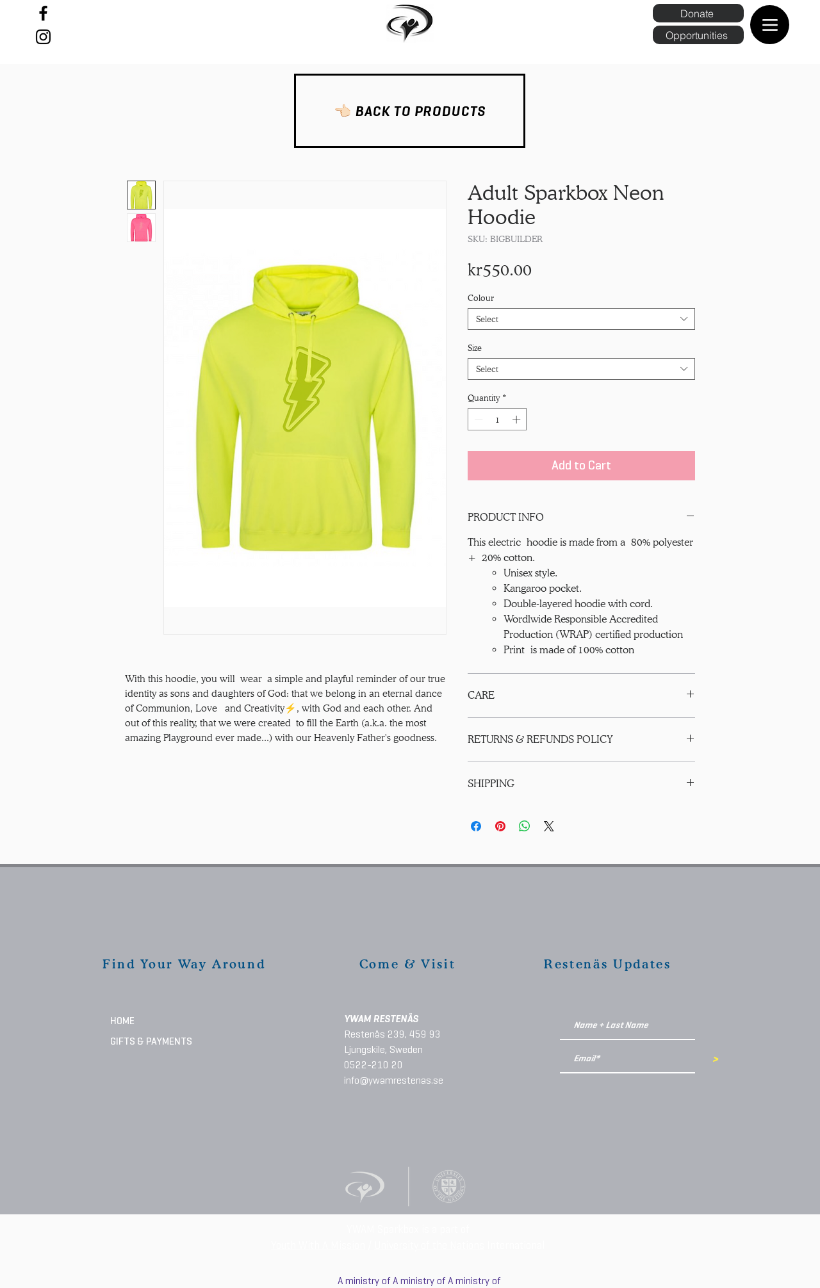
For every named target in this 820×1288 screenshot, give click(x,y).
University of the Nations (429, 1245)
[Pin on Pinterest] (500, 826)
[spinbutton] (497, 419)
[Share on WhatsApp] (524, 826)
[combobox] (581, 319)
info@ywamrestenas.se (393, 1080)
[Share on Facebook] (476, 826)
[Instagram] (43, 37)
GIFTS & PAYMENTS (151, 1041)
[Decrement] (477, 419)
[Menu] (769, 24)
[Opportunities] (698, 35)
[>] (714, 1059)
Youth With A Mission (318, 1245)
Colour (481, 298)
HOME (122, 1021)
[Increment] (517, 419)
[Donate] (698, 13)
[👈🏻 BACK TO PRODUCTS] (409, 111)
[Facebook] (43, 13)
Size (475, 348)
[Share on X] (549, 826)
